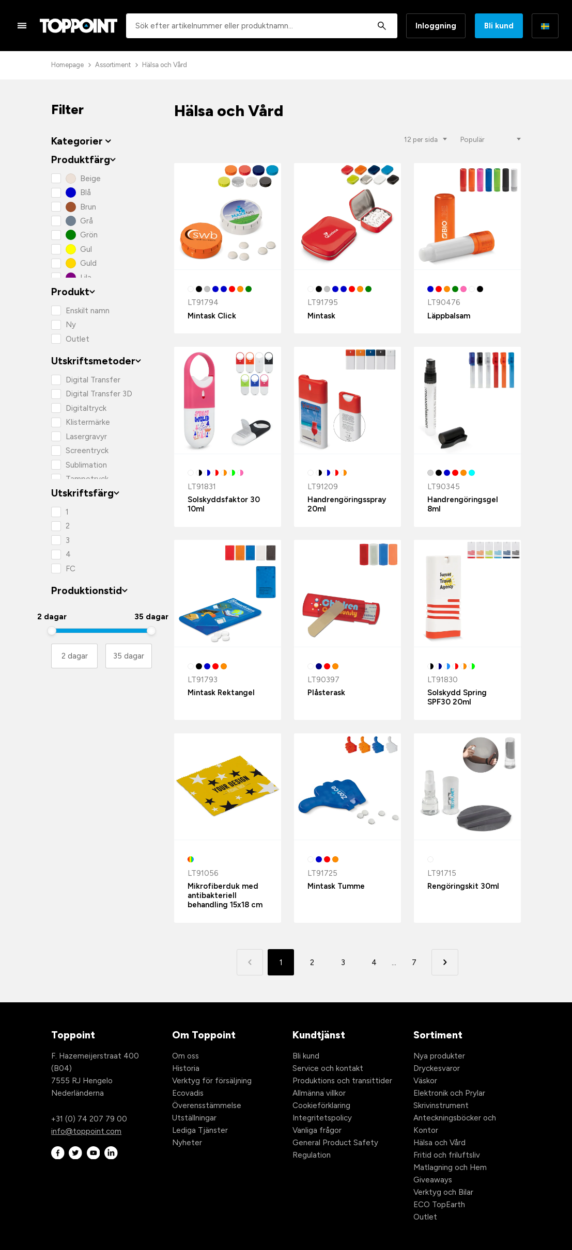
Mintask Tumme (336, 886)
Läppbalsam (448, 315)
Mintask (321, 315)
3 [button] (343, 962)
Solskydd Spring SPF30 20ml (457, 697)
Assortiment (113, 65)
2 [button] (312, 962)
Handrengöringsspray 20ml (346, 504)
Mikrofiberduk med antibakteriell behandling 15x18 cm (225, 895)
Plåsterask (326, 692)
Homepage (67, 65)
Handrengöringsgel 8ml (462, 504)
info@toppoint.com (86, 1131)
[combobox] (261, 25)
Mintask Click (212, 315)
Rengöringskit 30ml (463, 886)
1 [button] (281, 962)
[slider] (51, 630)
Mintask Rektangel (221, 692)
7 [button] (414, 962)
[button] (444, 962)
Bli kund (499, 25)
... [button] (394, 962)
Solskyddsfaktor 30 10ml (224, 504)
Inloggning (435, 25)
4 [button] (374, 962)
